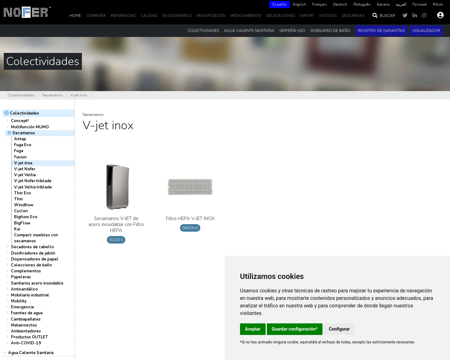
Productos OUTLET (29, 337)
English (299, 4)
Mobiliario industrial (30, 295)
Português (362, 4)
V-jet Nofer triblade (33, 181)
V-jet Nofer (24, 169)
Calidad (149, 15)
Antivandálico (24, 289)
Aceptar (253, 329)
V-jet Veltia (25, 175)
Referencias (123, 15)
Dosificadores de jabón (33, 253)
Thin (18, 199)
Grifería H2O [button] (292, 30)
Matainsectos (24, 325)
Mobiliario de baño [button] (330, 30)
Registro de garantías (381, 30)
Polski (438, 4)
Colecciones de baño (31, 265)
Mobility (19, 301)
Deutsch (340, 4)
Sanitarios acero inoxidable (37, 283)
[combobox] (279, 4)
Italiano (383, 4)
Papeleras (21, 277)
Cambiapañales (26, 319)
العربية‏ (401, 4)
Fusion (20, 157)
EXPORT (307, 15)
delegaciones (280, 15)
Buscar (383, 15)
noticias (328, 15)
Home (75, 15)
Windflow (23, 205)
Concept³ (20, 121)
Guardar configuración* (295, 329)
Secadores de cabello (32, 247)
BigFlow (22, 223)
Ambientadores (26, 331)
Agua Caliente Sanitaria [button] (249, 30)
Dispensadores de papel (34, 259)
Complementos (26, 271)
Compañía (96, 15)
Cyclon (21, 211)
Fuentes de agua (26, 313)
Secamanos (52, 95)
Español (279, 4)
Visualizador (426, 30)
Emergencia (22, 307)
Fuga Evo (22, 145)
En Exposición (211, 15)
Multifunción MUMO (30, 127)
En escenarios (177, 15)
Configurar (339, 329)
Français (319, 4)
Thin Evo (22, 193)
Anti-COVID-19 (26, 343)
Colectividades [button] (203, 30)
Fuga (18, 151)
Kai (17, 229)
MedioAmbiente (245, 15)
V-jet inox (78, 95)
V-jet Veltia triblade (33, 187)
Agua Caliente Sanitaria (30, 353)
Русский (419, 4)
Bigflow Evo (25, 217)
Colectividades (21, 95)
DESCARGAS (353, 15)
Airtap (20, 139)
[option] (299, 4)
